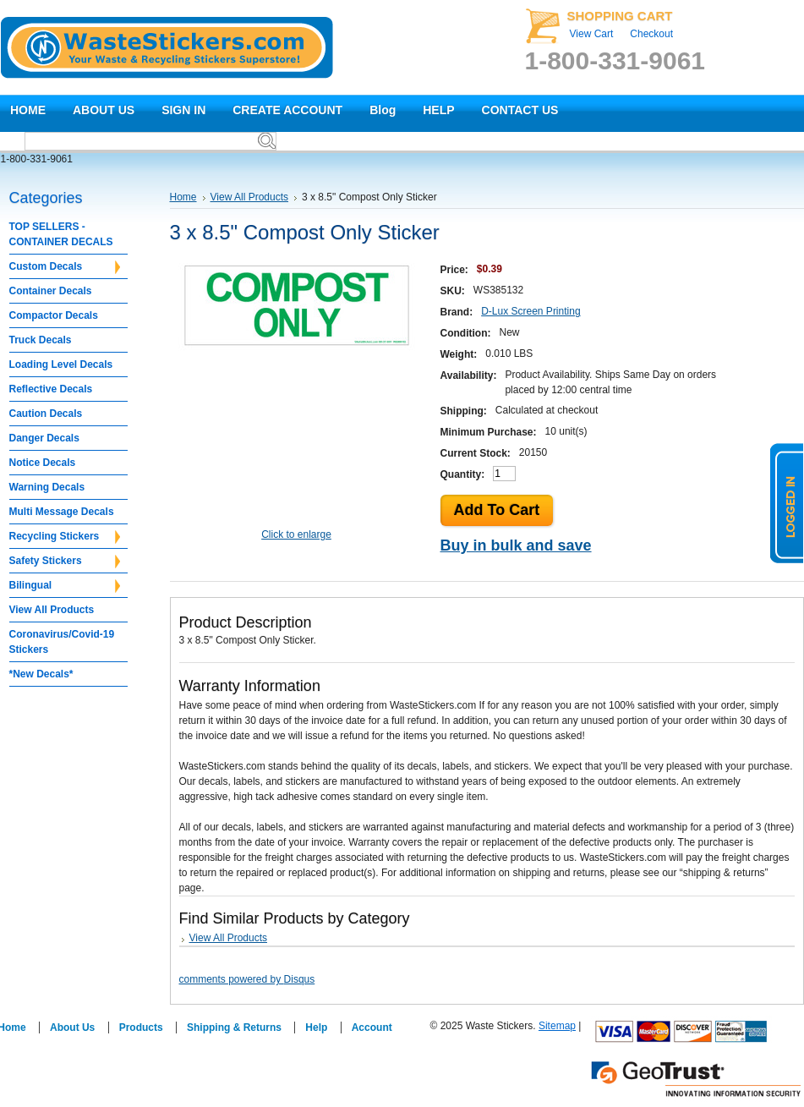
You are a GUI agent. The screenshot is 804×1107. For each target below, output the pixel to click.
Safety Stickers (64, 561)
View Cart (592, 34)
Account (372, 1027)
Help (316, 1027)
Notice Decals (42, 463)
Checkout (651, 34)
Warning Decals (47, 487)
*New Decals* (41, 674)
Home (183, 197)
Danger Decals (44, 438)
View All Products (52, 610)
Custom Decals (64, 267)
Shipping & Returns (234, 1027)
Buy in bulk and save (516, 545)
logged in (787, 503)
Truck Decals (40, 340)
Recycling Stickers (64, 537)
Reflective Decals (51, 389)
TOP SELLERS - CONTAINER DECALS (61, 234)
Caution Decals (46, 413)
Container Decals (50, 291)
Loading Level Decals (61, 364)
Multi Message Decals (61, 512)
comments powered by (247, 979)
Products (141, 1027)
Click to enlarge (296, 534)
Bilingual (64, 586)
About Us (72, 1027)
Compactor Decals (53, 315)
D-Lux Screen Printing (530, 311)
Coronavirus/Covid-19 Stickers (62, 641)
